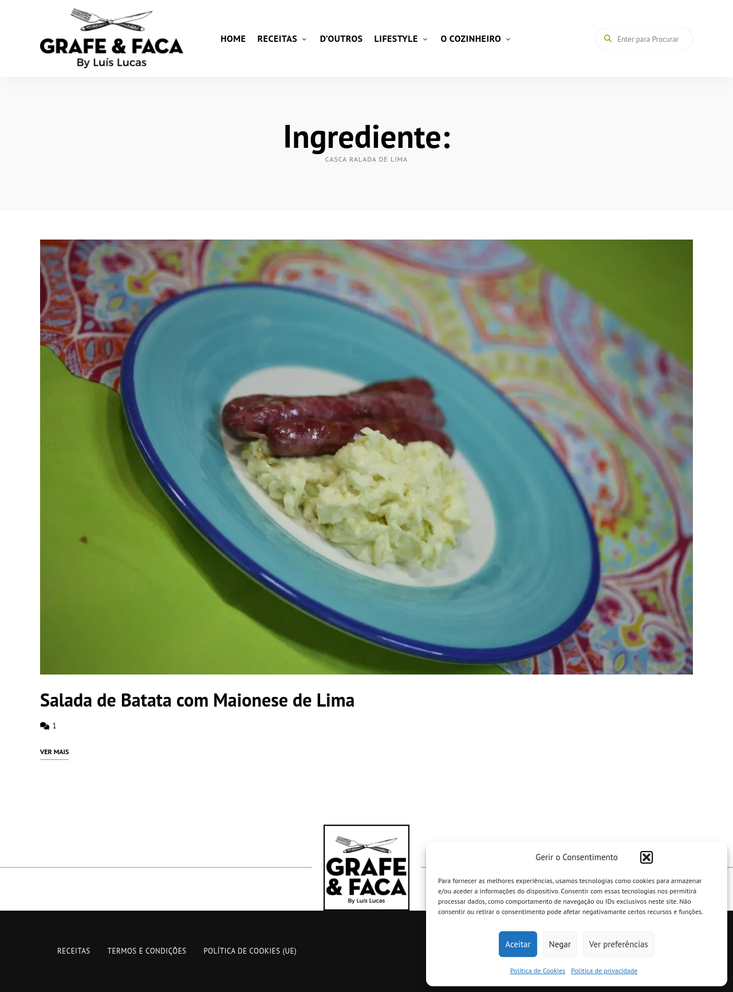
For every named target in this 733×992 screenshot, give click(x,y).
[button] (646, 857)
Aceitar (517, 944)
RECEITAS (277, 38)
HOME (233, 38)
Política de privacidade (604, 970)
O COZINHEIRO (470, 38)
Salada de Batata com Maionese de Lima (197, 700)
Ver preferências (618, 944)
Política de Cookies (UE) (250, 951)
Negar (560, 944)
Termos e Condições (147, 951)
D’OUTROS (341, 38)
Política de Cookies (537, 970)
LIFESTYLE (396, 38)
